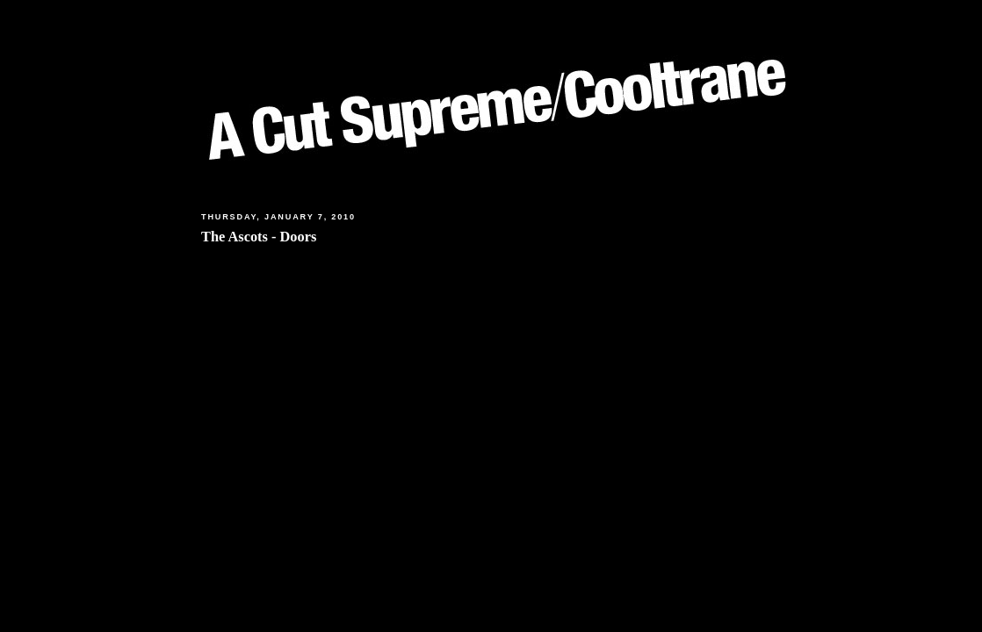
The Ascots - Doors (258, 236)
